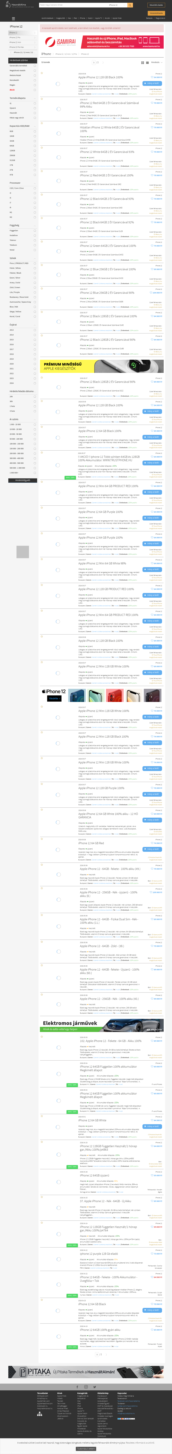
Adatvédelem (102, 1401)
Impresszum (102, 1396)
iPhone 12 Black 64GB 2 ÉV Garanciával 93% (107, 199)
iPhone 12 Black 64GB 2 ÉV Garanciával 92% (107, 222)
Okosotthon (81, 1416)
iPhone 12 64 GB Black (92, 1304)
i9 (23, 207)
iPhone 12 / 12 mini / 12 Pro (25, 52)
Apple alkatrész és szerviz (84, 1432)
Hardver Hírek (62, 1408)
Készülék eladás (156, 5)
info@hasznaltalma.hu (126, 1413)
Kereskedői (23, 80)
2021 (23, 368)
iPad (75, 18)
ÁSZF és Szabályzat (105, 1406)
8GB (23, 131)
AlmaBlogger (62, 1406)
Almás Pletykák (63, 1411)
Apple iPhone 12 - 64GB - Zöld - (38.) (102, 946)
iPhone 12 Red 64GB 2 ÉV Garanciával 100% (106, 175)
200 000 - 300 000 (23, 453)
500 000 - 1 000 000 (23, 468)
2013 (23, 330)
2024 (23, 383)
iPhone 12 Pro (14, 37)
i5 (23, 198)
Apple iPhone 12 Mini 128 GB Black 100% (103, 737)
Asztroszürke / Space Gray (23, 302)
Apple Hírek (117, 18)
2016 (23, 344)
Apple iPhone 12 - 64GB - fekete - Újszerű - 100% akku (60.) (109, 971)
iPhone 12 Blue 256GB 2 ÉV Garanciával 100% (108, 269)
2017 (23, 349)
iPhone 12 (113, 5)
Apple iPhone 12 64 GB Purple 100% (100, 512)
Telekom (23, 245)
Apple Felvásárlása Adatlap (104, 1430)
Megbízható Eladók (104, 1413)
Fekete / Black (23, 273)
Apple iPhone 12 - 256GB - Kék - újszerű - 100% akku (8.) (108, 894)
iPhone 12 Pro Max (16, 47)
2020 (23, 364)
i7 (23, 202)
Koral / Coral (23, 316)
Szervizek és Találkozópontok (103, 1440)
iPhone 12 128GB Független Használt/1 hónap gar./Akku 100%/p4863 (108, 1148)
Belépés (149, 18)
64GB (23, 146)
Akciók (107, 18)
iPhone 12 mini (15, 42)
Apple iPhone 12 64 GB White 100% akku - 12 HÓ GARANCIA (108, 815)
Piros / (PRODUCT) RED (23, 263)
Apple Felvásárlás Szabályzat (104, 1435)
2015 (23, 339)
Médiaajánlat (102, 1398)
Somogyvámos (85, 1192)
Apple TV (98, 18)
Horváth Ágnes (159, 1191)
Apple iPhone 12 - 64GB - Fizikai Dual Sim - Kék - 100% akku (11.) (109, 921)
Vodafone (23, 235)
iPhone (82, 18)
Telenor (23, 240)
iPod (79, 1406)
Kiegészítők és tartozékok (83, 1397)
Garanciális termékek (23, 65)
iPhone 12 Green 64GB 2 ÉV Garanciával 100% (108, 246)
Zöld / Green (23, 287)
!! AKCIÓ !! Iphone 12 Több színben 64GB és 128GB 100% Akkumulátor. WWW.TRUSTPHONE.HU (109, 458)
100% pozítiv (132, 94)
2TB (23, 170)
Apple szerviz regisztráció (102, 1424)
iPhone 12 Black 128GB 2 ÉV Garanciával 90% (107, 340)
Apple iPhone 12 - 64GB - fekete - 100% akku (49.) (110, 869)
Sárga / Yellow (23, 311)
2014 (23, 335)
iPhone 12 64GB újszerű (94, 1175)
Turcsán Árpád (159, 1345)
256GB (23, 155)
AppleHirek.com (43, 1401)
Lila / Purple (23, 292)
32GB (23, 141)
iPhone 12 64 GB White (92, 1120)
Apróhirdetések (47, 18)
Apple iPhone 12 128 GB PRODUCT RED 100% (106, 589)
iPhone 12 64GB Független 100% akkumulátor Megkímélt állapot (108, 1068)
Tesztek (60, 1401)
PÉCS (82, 1268)
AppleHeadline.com (45, 1403)
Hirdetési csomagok (105, 1416)
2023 (23, 378)
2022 (23, 373)
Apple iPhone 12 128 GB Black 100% (100, 77)
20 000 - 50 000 (23, 434)
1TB (23, 165)
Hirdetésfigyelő (22, 480)
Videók (60, 1398)
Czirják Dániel (159, 1294)
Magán (23, 85)
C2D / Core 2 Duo (23, 188)
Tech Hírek (61, 1403)
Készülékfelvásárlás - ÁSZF (105, 1409)
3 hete (23, 411)
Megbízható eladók (23, 70)
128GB (23, 150)
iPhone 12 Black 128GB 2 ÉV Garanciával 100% (108, 316)
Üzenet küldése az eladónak (101, 94)
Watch (90, 18)
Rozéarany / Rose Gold (23, 297)
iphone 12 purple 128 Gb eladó (99, 1254)
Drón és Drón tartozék (85, 1418)
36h (23, 401)
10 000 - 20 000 (23, 429)
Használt (23, 113)
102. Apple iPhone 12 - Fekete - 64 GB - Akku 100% (111, 1041)
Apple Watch (82, 1413)
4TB (23, 175)
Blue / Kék (23, 307)
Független (23, 230)
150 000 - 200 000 (23, 448)
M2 (23, 217)
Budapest (81, 94)
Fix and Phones (157, 1084)
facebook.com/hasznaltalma (129, 1401)
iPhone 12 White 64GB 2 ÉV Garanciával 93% (107, 152)
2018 (23, 354)
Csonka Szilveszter (158, 1267)
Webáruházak (23, 75)
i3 (23, 193)
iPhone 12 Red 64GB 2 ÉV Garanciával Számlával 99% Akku (109, 105)
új (23, 103)
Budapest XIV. (84, 1084)
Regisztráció (160, 18)
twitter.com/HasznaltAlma (127, 1406)
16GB (23, 136)
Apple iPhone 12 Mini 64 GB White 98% (102, 563)
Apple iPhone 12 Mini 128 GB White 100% (103, 666)
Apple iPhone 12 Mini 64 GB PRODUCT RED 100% (108, 486)
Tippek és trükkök (64, 1413)
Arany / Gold (23, 282)
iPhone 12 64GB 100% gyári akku (100, 1330)
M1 (23, 212)
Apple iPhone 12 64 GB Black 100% (99, 431)
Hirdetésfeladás (156, 13)
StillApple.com (42, 1396)
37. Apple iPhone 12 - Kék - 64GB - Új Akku (105, 1201)
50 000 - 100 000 (23, 439)
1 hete (23, 406)
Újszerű (23, 108)
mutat (116, 94)
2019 (23, 359)
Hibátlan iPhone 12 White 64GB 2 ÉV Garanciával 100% (109, 129)
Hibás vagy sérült (23, 118)
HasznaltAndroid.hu (44, 1408)
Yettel (23, 250)
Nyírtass (83, 1295)
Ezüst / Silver (23, 278)
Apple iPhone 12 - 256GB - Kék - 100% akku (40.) (109, 999)
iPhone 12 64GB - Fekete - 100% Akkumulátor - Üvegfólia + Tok (108, 1279)
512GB (23, 160)
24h (23, 396)
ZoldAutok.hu (42, 1406)
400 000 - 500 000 (23, 463)
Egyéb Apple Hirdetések (82, 1427)
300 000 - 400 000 (23, 458)
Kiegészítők (60, 18)
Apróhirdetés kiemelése (102, 1420)
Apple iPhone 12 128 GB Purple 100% (101, 788)
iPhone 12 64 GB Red (91, 843)
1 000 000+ (23, 473)
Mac (69, 18)
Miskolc (82, 1346)
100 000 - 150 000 (23, 444)
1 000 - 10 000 (23, 424)
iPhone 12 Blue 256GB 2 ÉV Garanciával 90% (107, 293)
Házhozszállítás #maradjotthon (103, 1445)
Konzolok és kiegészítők (82, 1422)
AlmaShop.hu (42, 1398)
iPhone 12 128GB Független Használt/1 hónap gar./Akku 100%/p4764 (108, 1228)
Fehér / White (23, 268)
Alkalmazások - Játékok (63, 1417)
